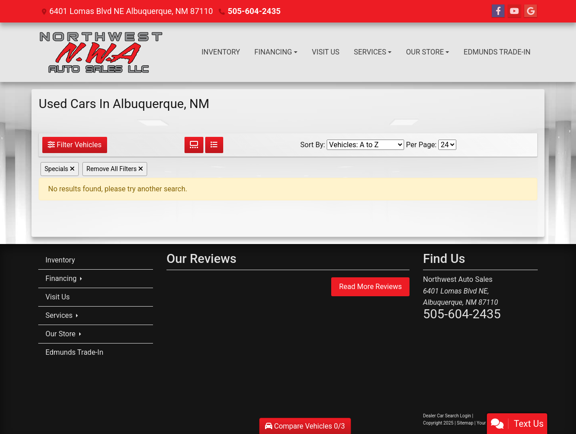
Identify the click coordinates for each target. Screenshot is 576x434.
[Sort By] (365, 145)
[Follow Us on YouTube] (514, 11)
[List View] (214, 145)
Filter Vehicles (75, 144)
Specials (60, 168)
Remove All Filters (114, 168)
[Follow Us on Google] (530, 11)
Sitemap (465, 422)
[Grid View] (193, 145)
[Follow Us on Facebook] (498, 11)
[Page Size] (447, 145)
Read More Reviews (370, 286)
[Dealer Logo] (100, 52)
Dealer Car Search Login (447, 415)
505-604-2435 (254, 11)
